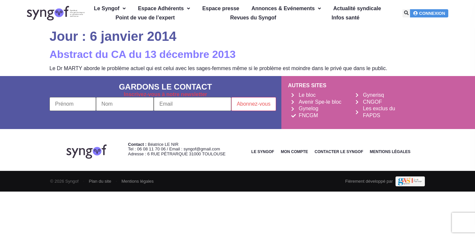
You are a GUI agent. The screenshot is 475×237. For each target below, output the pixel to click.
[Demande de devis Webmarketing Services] (410, 181)
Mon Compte (294, 151)
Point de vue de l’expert (145, 17)
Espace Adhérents (164, 8)
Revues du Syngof (253, 17)
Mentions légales (390, 151)
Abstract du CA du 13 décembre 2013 (142, 54)
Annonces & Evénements (286, 8)
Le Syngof (110, 8)
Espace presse (220, 8)
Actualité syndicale (357, 8)
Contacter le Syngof (339, 151)
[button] (406, 13)
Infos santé (345, 17)
